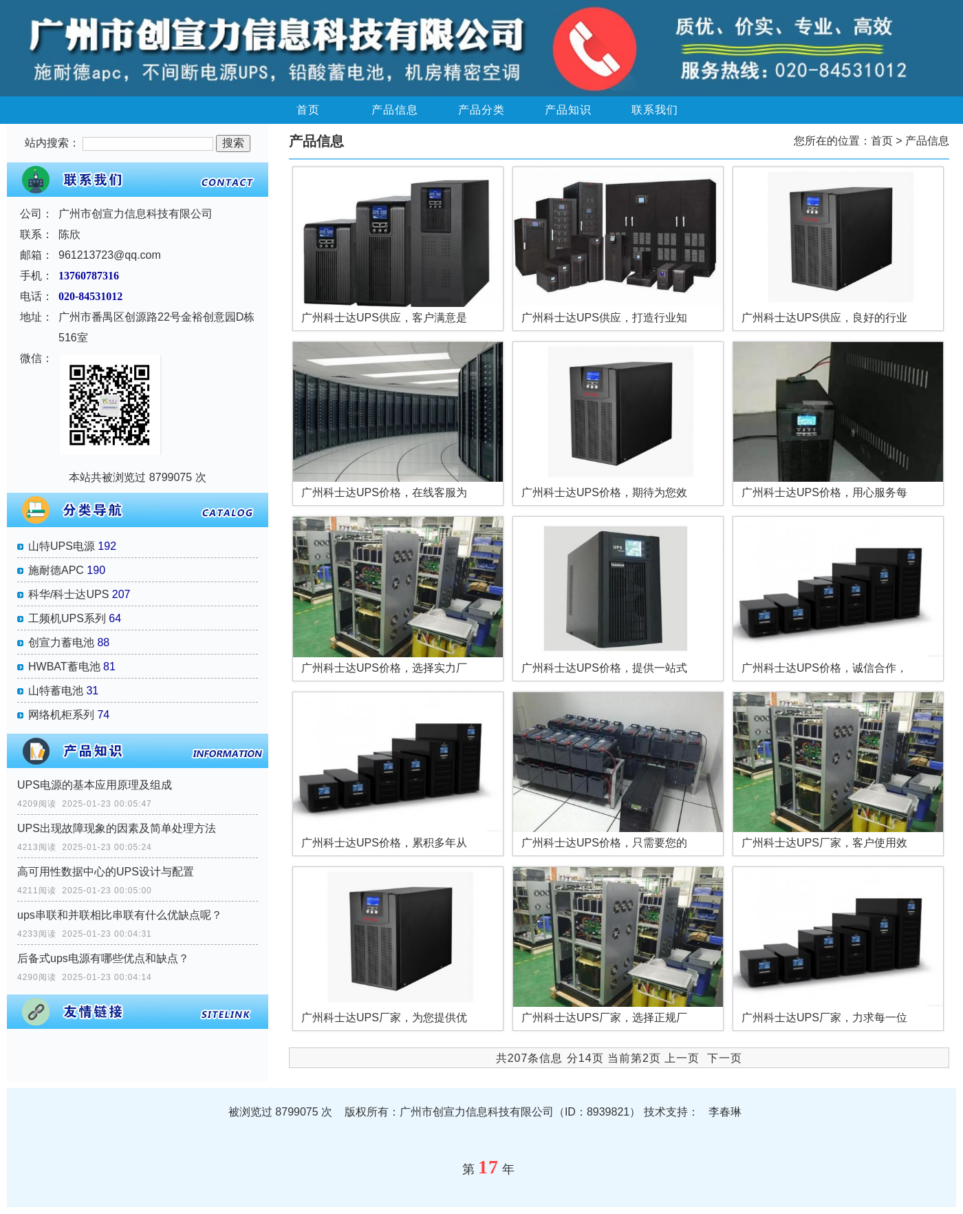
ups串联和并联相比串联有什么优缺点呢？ (119, 915)
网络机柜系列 (61, 715)
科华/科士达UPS (68, 594)
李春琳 (725, 1112)
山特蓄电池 (55, 690)
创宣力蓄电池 (61, 642)
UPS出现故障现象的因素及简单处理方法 (116, 828)
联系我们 (654, 110)
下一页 (724, 1058)
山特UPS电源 (61, 546)
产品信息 (394, 110)
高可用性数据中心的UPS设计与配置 (105, 871)
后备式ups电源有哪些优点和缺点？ (103, 958)
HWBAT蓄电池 (64, 666)
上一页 (682, 1058)
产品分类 (481, 110)
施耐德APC (56, 570)
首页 (308, 110)
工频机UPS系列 (67, 618)
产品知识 (568, 110)
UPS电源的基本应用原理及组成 (94, 785)
